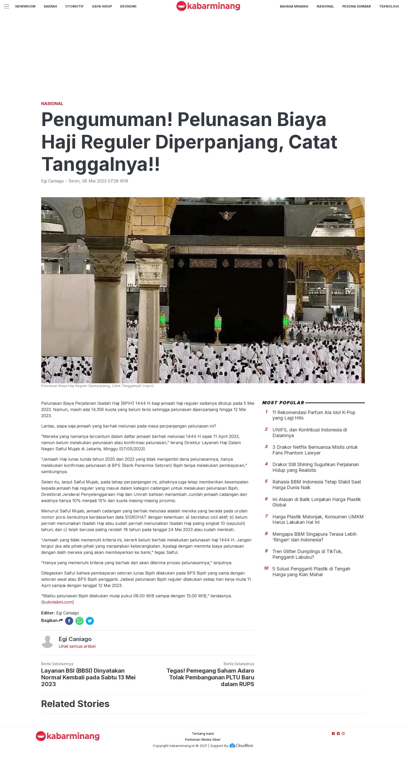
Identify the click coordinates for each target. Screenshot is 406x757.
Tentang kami (203, 733)
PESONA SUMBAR (356, 6)
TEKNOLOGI (389, 6)
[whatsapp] (79, 621)
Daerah (50, 6)
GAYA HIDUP (102, 6)
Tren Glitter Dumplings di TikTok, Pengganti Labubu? (307, 554)
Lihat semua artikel (77, 646)
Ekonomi (128, 6)
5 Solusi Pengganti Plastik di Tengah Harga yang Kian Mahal (311, 571)
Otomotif (74, 6)
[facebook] (69, 621)
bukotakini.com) (58, 602)
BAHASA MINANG (294, 6)
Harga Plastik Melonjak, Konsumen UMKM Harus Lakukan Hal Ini (318, 519)
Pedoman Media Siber (203, 739)
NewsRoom (25, 6)
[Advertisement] (203, 61)
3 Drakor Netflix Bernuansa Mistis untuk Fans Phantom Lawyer (315, 449)
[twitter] (90, 621)
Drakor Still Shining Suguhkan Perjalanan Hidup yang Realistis (315, 467)
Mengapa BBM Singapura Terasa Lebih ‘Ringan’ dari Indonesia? (314, 536)
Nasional (325, 6)
